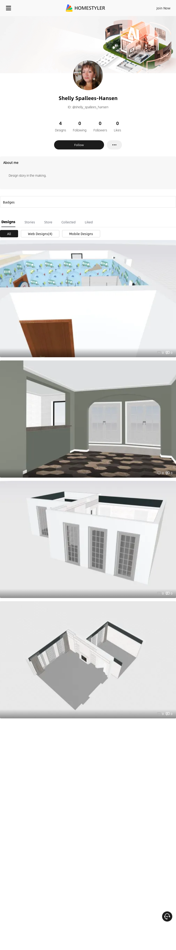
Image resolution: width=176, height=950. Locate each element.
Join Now (163, 8)
